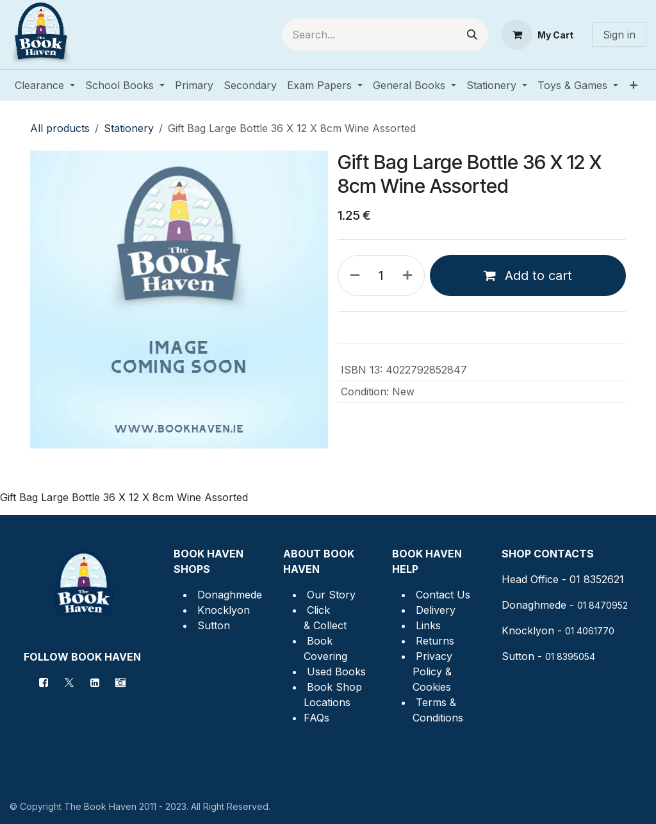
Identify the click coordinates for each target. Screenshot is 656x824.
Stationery (129, 128)
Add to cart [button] (528, 275)
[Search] (472, 35)
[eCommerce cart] (537, 34)
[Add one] (410, 275)
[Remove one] (352, 275)
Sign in (619, 34)
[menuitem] (45, 85)
